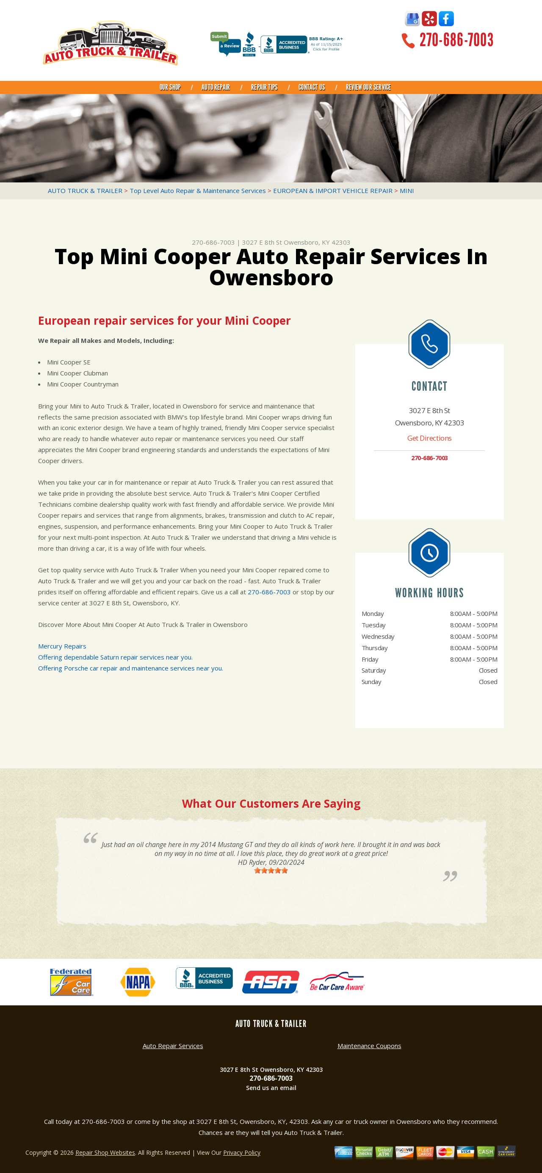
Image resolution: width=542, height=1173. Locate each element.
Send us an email (271, 1088)
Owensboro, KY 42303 (317, 242)
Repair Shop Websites (105, 1152)
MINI (407, 190)
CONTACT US (312, 87)
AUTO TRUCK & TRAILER (85, 190)
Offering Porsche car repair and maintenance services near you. (130, 668)
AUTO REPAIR (216, 87)
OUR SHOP (170, 87)
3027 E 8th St (262, 242)
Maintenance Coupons (369, 1045)
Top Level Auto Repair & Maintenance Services (198, 190)
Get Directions (429, 438)
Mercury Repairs (62, 646)
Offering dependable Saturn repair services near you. (115, 657)
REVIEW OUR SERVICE (368, 87)
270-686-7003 (457, 40)
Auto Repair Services (173, 1045)
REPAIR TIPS (264, 87)
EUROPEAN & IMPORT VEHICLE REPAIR (333, 190)
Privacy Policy (241, 1152)
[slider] (271, 870)
